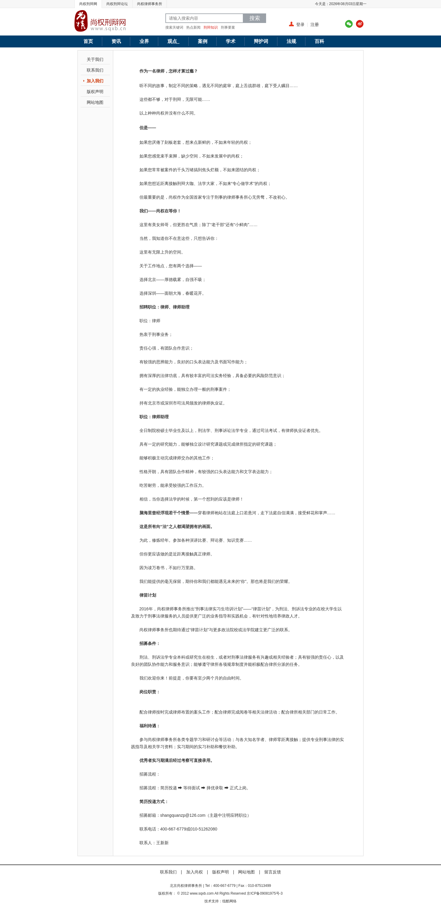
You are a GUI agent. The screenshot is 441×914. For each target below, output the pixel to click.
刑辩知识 (211, 27)
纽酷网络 (229, 901)
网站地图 (95, 102)
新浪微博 (360, 24)
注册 (314, 24)
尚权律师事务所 (149, 4)
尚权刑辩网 (88, 4)
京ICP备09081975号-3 (264, 893)
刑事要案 (228, 27)
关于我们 (95, 59)
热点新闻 (193, 27)
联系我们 (95, 70)
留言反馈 (272, 872)
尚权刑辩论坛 (117, 4)
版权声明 (95, 91)
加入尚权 (194, 872)
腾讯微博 (349, 24)
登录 (300, 24)
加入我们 (95, 80)
